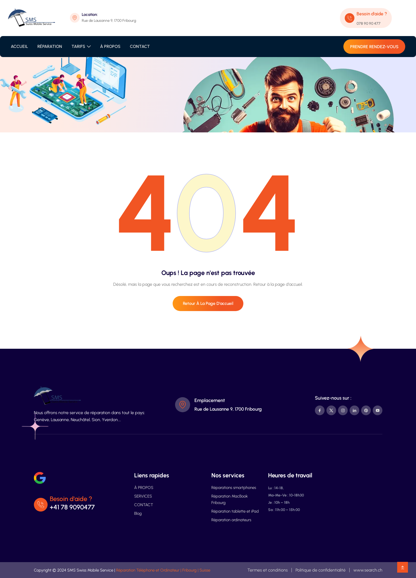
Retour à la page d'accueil (208, 303)
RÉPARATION (49, 46)
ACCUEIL (19, 46)
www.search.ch (367, 570)
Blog (138, 513)
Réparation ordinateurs (231, 519)
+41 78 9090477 (72, 507)
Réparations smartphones (233, 487)
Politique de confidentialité (321, 570)
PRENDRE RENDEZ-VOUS (374, 46)
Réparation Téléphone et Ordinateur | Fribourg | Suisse (163, 570)
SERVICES (143, 496)
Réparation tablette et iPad (235, 511)
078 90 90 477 (369, 23)
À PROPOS (110, 46)
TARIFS (78, 46)
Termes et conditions (267, 570)
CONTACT (140, 46)
